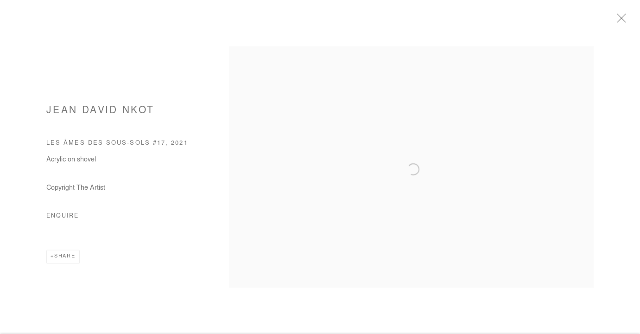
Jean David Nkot (100, 113)
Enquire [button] (62, 219)
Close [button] (621, 21)
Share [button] (65, 259)
